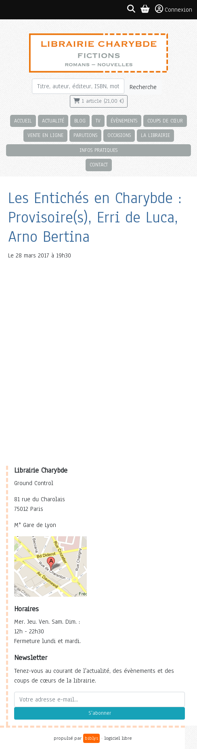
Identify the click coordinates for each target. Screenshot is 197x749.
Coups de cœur (165, 120)
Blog (80, 120)
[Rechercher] (78, 86)
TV (98, 120)
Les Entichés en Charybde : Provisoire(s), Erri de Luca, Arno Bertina (95, 217)
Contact (99, 164)
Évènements (124, 120)
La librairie (155, 135)
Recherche (143, 87)
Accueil (23, 120)
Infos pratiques (98, 150)
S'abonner (99, 713)
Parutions (85, 135)
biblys (91, 738)
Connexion (173, 9)
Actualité (53, 120)
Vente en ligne (45, 135)
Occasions (119, 135)
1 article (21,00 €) (98, 101)
